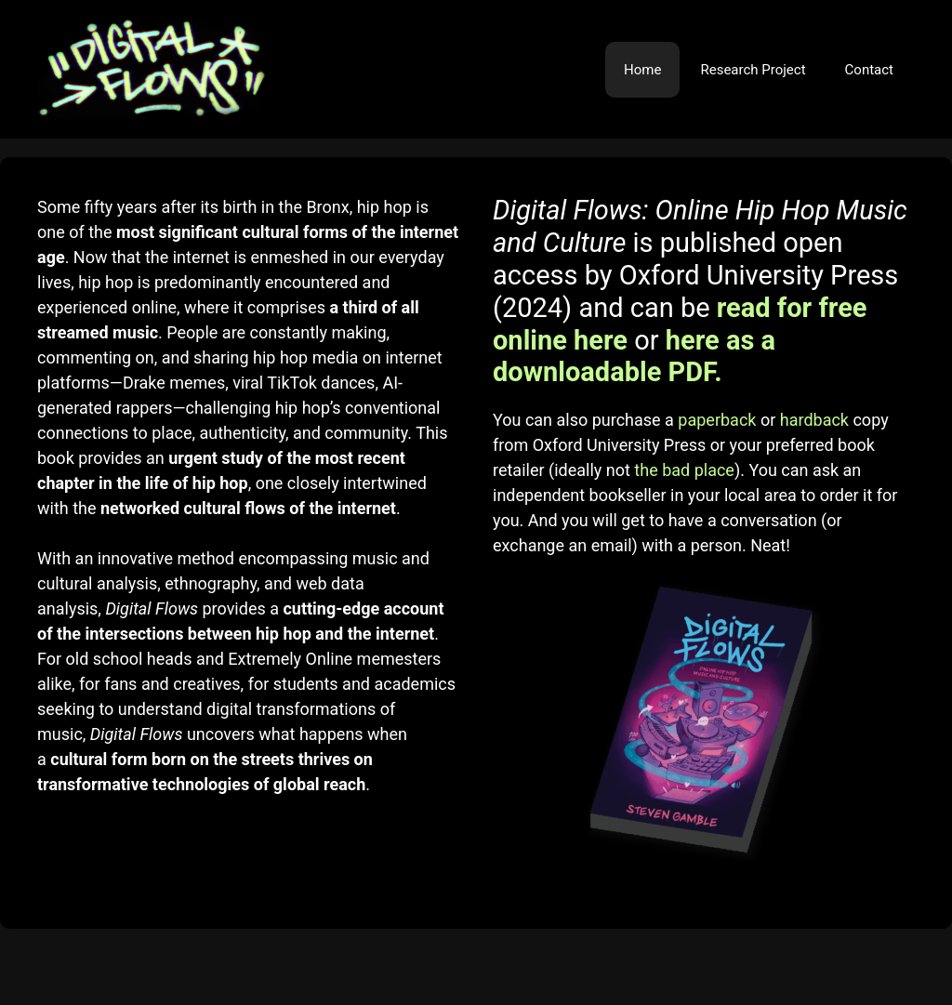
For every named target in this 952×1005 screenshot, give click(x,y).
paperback (717, 420)
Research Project (752, 69)
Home (642, 69)
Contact (869, 69)
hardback (814, 420)
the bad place (684, 470)
